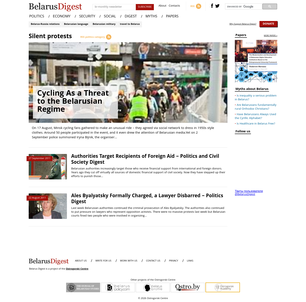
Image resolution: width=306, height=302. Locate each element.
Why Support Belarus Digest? (243, 24)
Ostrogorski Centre (77, 269)
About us (81, 261)
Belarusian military (104, 24)
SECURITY (87, 17)
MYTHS (151, 17)
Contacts (174, 6)
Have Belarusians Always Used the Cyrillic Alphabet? (255, 116)
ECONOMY (62, 17)
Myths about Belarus (251, 90)
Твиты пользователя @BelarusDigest (249, 193)
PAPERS (172, 17)
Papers (240, 36)
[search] (243, 6)
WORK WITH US (128, 261)
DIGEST (131, 17)
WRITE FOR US (103, 261)
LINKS (190, 261)
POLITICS (36, 17)
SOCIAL (110, 17)
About (162, 6)
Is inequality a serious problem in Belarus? (255, 98)
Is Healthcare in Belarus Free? (256, 124)
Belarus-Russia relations (45, 24)
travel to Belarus (130, 24)
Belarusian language (76, 24)
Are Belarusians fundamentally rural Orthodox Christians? (255, 107)
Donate (268, 24)
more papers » (270, 36)
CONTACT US (153, 261)
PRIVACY (173, 261)
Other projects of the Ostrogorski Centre (152, 280)
